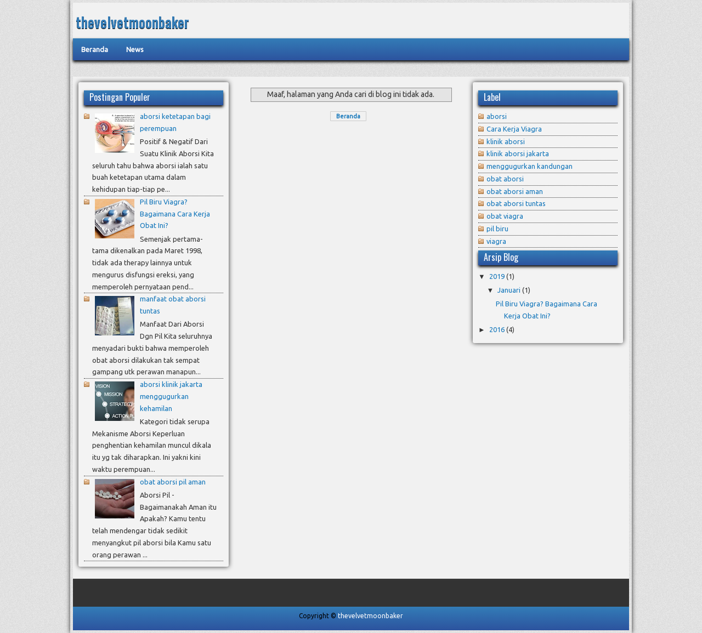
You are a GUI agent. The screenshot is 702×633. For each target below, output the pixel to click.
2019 (497, 276)
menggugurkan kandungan (529, 166)
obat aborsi (505, 179)
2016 (497, 329)
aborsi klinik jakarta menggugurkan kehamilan (171, 396)
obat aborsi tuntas (516, 203)
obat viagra (504, 216)
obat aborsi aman (514, 191)
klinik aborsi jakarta (517, 153)
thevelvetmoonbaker (132, 22)
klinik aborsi (505, 141)
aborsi (496, 116)
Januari (508, 290)
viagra (496, 241)
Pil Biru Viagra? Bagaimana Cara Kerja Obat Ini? (175, 214)
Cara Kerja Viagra (514, 129)
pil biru (497, 228)
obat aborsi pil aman (173, 482)
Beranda (348, 116)
